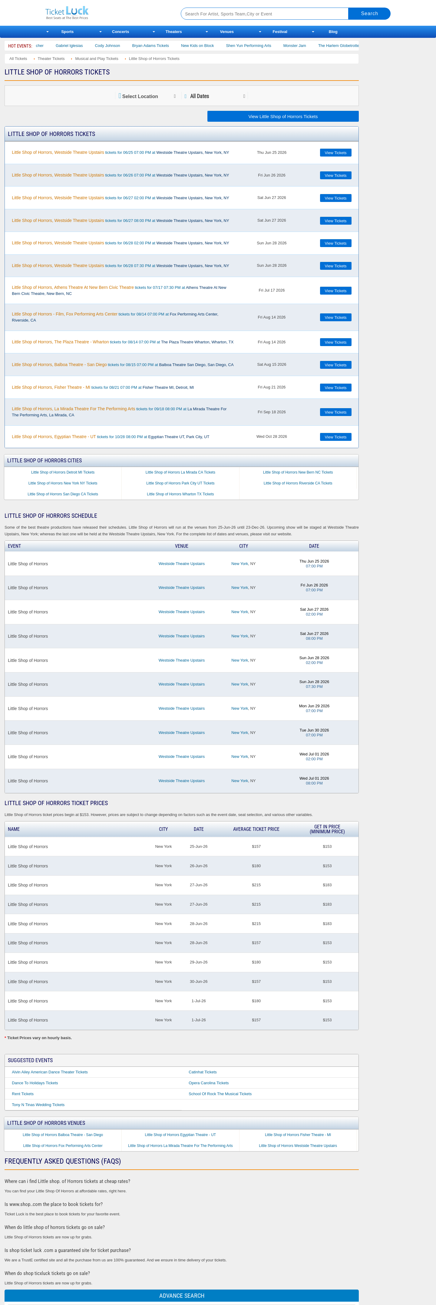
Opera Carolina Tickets (209, 1083)
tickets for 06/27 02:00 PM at (120, 197)
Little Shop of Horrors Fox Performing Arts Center (63, 1146)
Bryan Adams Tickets (158, 45)
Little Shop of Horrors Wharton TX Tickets (180, 494)
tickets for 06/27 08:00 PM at (120, 220)
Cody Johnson (115, 45)
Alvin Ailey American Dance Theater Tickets (50, 1072)
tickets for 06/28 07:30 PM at (120, 265)
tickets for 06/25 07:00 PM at (120, 152)
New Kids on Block (205, 45)
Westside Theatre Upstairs (182, 563)
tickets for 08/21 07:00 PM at (103, 387)
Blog (333, 31)
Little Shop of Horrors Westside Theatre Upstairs (298, 1146)
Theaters (174, 31)
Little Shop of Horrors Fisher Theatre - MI (298, 1135)
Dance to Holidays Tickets (35, 1083)
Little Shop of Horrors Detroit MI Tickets (62, 472)
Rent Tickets (23, 1094)
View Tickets (336, 152)
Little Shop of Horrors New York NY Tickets (62, 483)
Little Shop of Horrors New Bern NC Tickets (298, 472)
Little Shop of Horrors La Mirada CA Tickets (180, 472)
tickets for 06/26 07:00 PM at (120, 175)
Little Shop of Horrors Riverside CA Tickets (298, 483)
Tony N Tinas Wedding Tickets (38, 1104)
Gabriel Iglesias (77, 45)
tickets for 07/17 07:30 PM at (119, 290)
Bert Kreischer (39, 45)
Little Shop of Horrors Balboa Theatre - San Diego (63, 1135)
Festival (280, 31)
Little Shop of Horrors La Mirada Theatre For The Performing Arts (180, 1146)
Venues (227, 31)
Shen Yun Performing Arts (256, 45)
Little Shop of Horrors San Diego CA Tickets (63, 494)
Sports (67, 31)
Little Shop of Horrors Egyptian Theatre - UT (180, 1135)
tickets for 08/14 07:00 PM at (115, 317)
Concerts (120, 31)
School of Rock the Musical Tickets (220, 1094)
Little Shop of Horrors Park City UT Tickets (180, 483)
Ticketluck (105, 13)
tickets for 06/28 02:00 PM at (120, 242)
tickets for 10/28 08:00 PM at (110, 436)
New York (239, 563)
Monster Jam (302, 45)
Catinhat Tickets (203, 1072)
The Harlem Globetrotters (348, 45)
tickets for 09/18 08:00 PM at (119, 411)
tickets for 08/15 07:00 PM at (122, 364)
